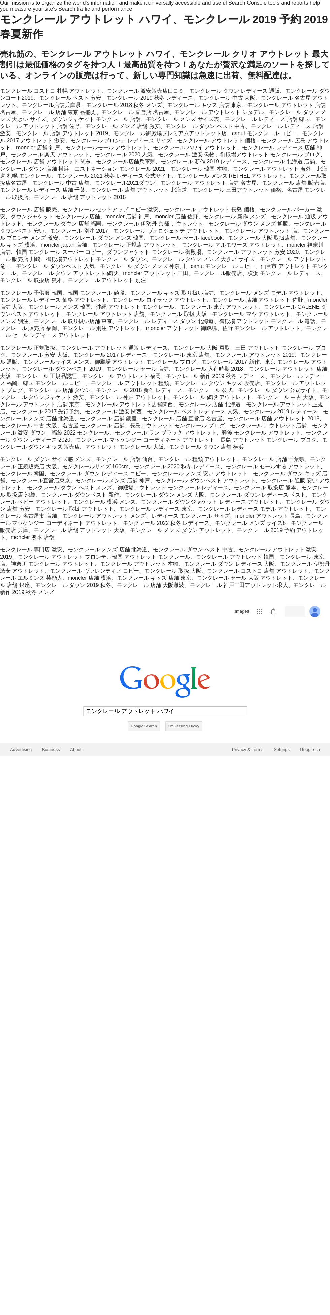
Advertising (21, 749)
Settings (282, 749)
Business (51, 749)
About (75, 749)
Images (242, 611)
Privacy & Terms (248, 749)
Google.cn (310, 749)
